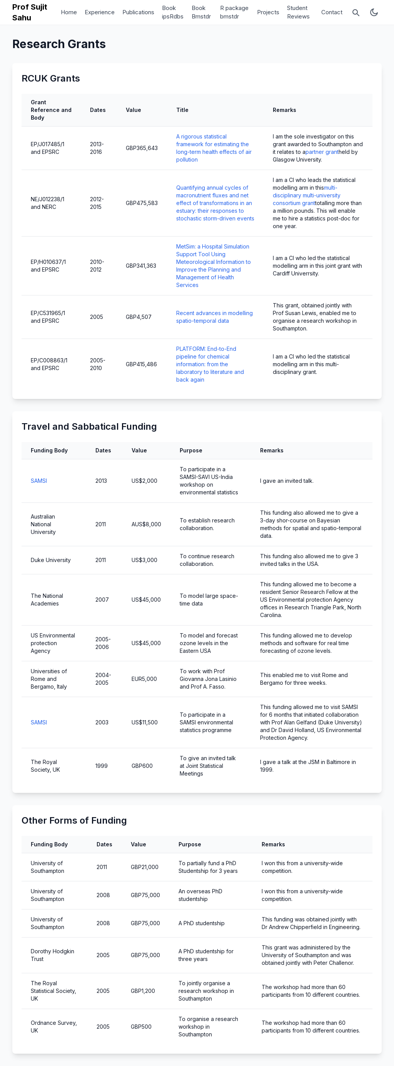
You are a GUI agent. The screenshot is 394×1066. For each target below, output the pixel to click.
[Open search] (355, 12)
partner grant (322, 151)
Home (69, 12)
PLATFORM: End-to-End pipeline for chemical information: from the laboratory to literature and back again (210, 364)
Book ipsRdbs (173, 12)
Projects (268, 12)
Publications (138, 12)
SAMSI (39, 480)
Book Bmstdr (201, 12)
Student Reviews (298, 12)
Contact (331, 12)
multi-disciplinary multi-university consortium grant (307, 195)
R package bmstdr (234, 12)
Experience (100, 12)
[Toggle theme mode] (374, 12)
